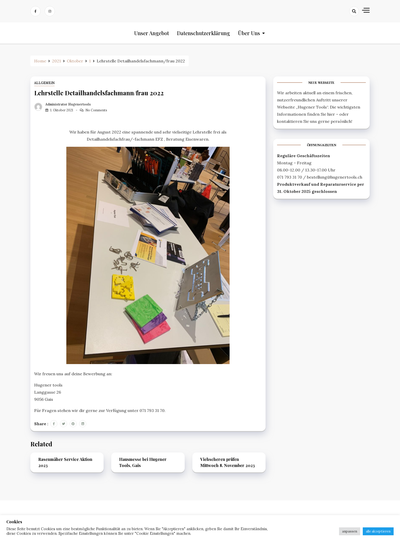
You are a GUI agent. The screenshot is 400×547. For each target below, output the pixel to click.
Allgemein (44, 83)
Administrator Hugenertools (68, 104)
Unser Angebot (151, 33)
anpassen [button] (349, 531)
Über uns (249, 33)
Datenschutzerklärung (203, 33)
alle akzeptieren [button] (378, 531)
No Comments (96, 110)
